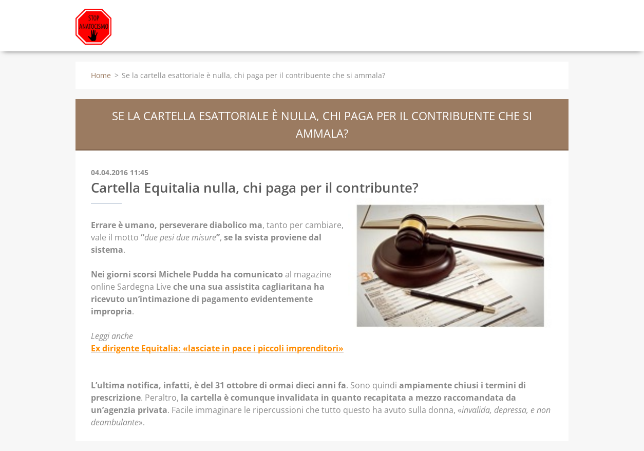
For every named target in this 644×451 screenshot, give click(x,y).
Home (101, 75)
